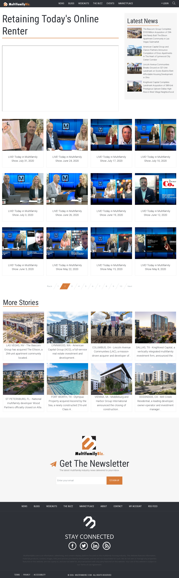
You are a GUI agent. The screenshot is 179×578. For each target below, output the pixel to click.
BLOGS (37, 506)
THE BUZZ (68, 506)
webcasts (83, 3)
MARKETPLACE (86, 506)
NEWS (24, 506)
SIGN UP (114, 480)
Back (49, 286)
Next (129, 286)
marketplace (125, 3)
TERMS (17, 575)
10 (121, 286)
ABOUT (104, 506)
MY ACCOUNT (135, 506)
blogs (71, 3)
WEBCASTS (51, 506)
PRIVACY (26, 575)
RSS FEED (152, 506)
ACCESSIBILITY (39, 575)
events (110, 3)
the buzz (98, 3)
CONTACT (118, 506)
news (61, 3)
